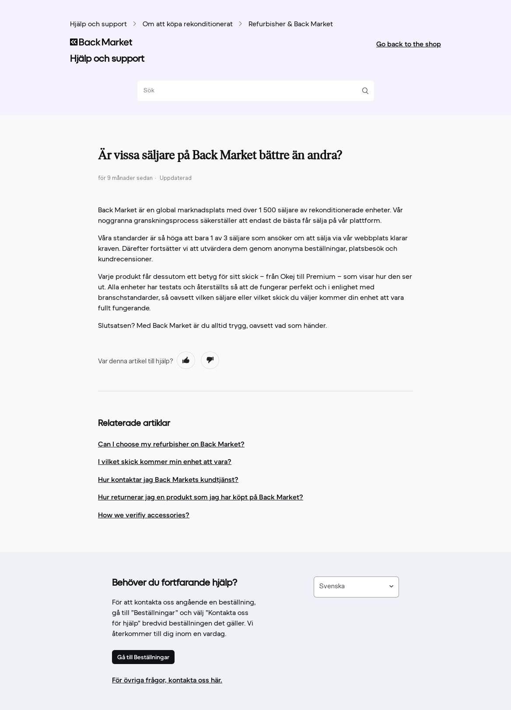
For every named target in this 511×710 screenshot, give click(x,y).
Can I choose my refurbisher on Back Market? (171, 443)
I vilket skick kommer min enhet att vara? (164, 461)
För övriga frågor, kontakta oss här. (167, 679)
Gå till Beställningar (143, 657)
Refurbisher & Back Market (290, 24)
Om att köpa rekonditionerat (188, 24)
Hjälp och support (98, 24)
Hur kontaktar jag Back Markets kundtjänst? (168, 479)
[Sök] (252, 91)
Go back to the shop (408, 43)
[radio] (186, 360)
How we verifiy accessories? (143, 514)
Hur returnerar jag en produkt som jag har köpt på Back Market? (200, 496)
